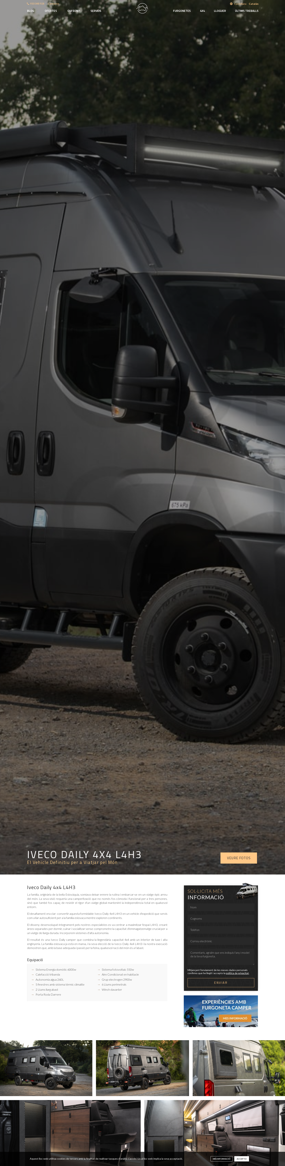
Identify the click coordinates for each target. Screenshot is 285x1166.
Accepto (242, 1159)
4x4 (202, 10)
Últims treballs (246, 10)
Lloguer (220, 10)
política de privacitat (237, 973)
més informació (221, 1159)
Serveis (96, 10)
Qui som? (73, 10)
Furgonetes (182, 10)
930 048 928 (37, 3)
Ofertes (51, 10)
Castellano (240, 3)
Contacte (53, 3)
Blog (30, 10)
